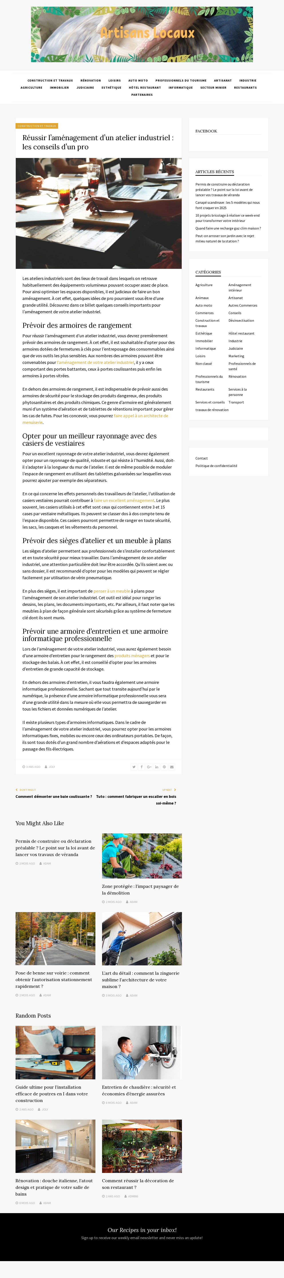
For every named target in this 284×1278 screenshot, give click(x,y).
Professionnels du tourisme (181, 80)
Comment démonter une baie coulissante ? (54, 796)
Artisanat (223, 80)
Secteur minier (213, 88)
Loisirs (114, 80)
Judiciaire (85, 88)
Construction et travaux (50, 80)
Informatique (181, 88)
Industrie (247, 80)
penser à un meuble (111, 591)
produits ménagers (132, 655)
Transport (236, 402)
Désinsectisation (241, 320)
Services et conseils (210, 402)
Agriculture (31, 88)
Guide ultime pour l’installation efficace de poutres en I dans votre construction (52, 1093)
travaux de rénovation (212, 409)
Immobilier (59, 88)
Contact (201, 458)
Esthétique (111, 88)
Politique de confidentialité (216, 465)
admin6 (133, 1196)
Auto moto (138, 80)
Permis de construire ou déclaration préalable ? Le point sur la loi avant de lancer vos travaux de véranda (55, 847)
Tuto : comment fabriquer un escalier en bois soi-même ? (136, 800)
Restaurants (245, 88)
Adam (47, 863)
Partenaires (142, 95)
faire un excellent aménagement (124, 500)
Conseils (235, 313)
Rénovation (91, 80)
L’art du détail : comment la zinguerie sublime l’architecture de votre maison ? (140, 979)
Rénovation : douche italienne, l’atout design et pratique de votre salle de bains (54, 1186)
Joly (52, 767)
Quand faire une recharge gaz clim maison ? (228, 228)
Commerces (204, 313)
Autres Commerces (243, 305)
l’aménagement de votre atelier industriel (96, 362)
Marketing (236, 356)
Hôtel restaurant (145, 88)
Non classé (203, 363)
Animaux (202, 298)
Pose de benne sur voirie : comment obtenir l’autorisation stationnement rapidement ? (54, 979)
